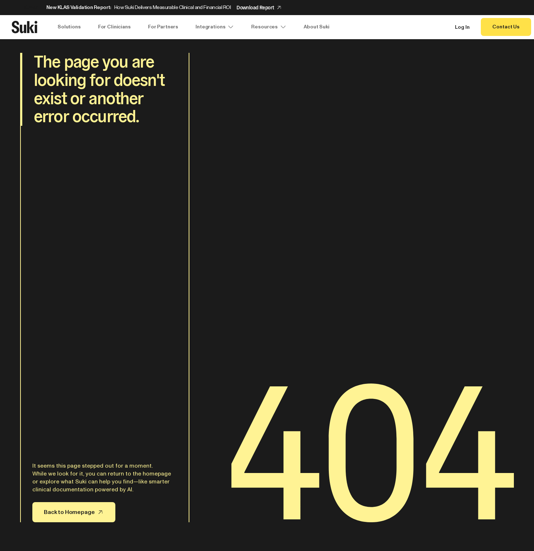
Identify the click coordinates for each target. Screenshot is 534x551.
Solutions (69, 27)
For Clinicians (114, 27)
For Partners (163, 27)
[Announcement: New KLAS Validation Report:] (267, 7)
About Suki (317, 27)
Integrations (214, 27)
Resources (268, 27)
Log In (462, 27)
